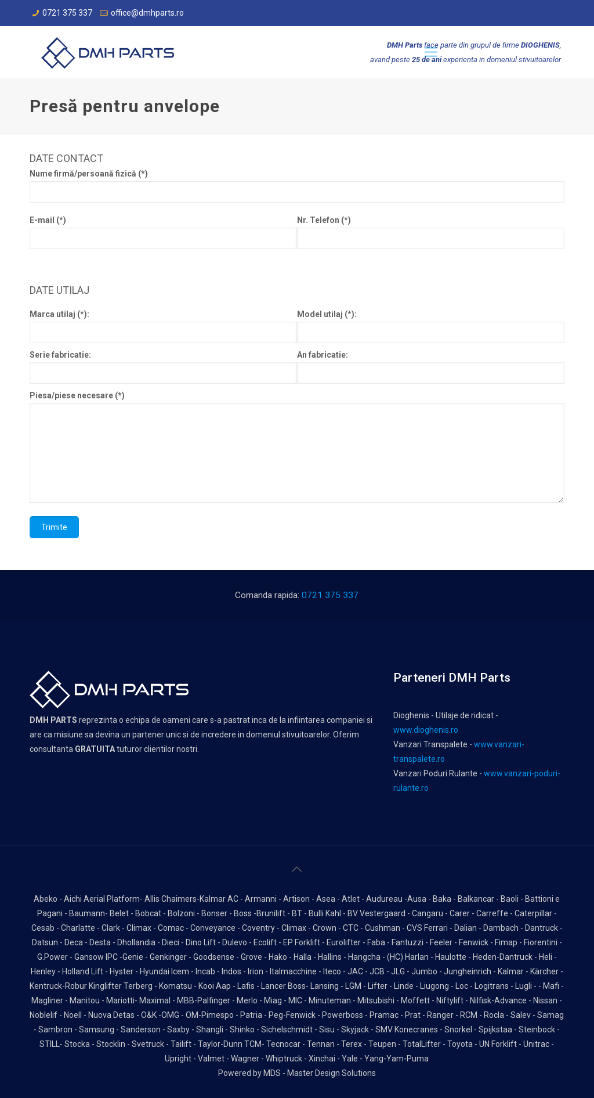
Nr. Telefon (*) (430, 232)
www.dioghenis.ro (425, 730)
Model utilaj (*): (430, 326)
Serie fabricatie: (163, 367)
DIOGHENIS (540, 45)
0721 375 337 (67, 12)
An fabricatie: (430, 367)
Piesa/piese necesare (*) (297, 447)
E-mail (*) (163, 232)
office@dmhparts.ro (147, 12)
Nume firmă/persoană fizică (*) (297, 186)
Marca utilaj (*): (163, 326)
